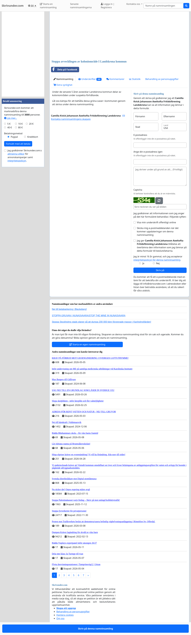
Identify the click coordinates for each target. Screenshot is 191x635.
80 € (20, 127)
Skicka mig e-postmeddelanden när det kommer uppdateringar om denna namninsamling (158, 231)
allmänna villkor (16, 153)
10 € (20, 123)
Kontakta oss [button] (133, 4)
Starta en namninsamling (48, 5)
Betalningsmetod (13, 133)
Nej (158, 263)
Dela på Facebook (64, 69)
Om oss (60, 618)
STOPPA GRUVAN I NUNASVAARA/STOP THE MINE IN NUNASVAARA (88, 315)
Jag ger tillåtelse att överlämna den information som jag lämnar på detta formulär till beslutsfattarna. (162, 245)
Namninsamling (63, 79)
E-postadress (140, 135)
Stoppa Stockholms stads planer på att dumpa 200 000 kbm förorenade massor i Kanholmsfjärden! (101, 322)
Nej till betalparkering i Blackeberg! (69, 309)
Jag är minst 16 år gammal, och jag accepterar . (157, 258)
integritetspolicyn (17, 160)
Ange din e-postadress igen (147, 151)
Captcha (137, 189)
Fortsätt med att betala (18, 143)
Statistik (135, 79)
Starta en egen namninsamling (87, 344)
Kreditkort (32, 136)
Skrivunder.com (13, 6)
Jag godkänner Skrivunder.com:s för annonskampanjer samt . (25, 155)
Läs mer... (10, 118)
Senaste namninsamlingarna (81, 5)
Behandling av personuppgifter (162, 79)
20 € (31, 123)
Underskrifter (90, 79)
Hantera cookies (65, 615)
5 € (8, 123)
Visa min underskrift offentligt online (156, 222)
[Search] (163, 5)
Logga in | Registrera (107, 5)
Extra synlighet (62, 84)
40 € (9, 127)
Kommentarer (115, 79)
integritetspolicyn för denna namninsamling (156, 259)
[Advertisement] (119, 36)
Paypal (14, 136)
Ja (143, 263)
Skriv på (160, 270)
